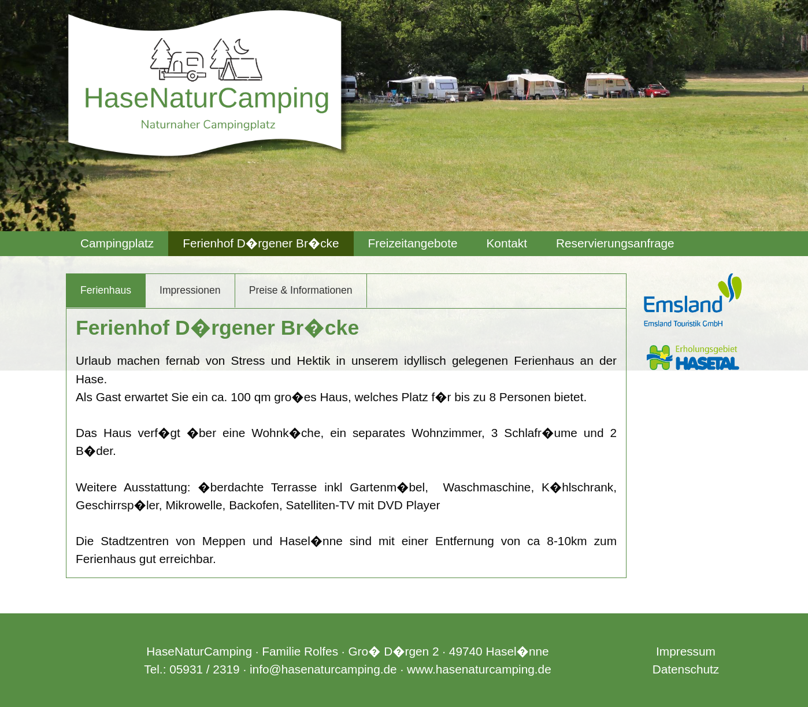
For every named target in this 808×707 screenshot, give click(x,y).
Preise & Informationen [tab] (301, 290)
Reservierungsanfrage (615, 243)
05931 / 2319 (204, 669)
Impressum (686, 651)
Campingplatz (117, 243)
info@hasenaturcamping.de (323, 669)
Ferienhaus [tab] (105, 290)
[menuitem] (117, 243)
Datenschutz (686, 669)
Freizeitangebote (413, 243)
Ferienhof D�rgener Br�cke (261, 243)
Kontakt (506, 243)
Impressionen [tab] (190, 290)
